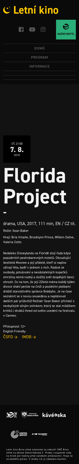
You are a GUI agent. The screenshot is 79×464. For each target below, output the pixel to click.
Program (39, 57)
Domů (39, 48)
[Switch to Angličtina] (39, 77)
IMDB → (29, 336)
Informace (39, 66)
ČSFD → (10, 336)
